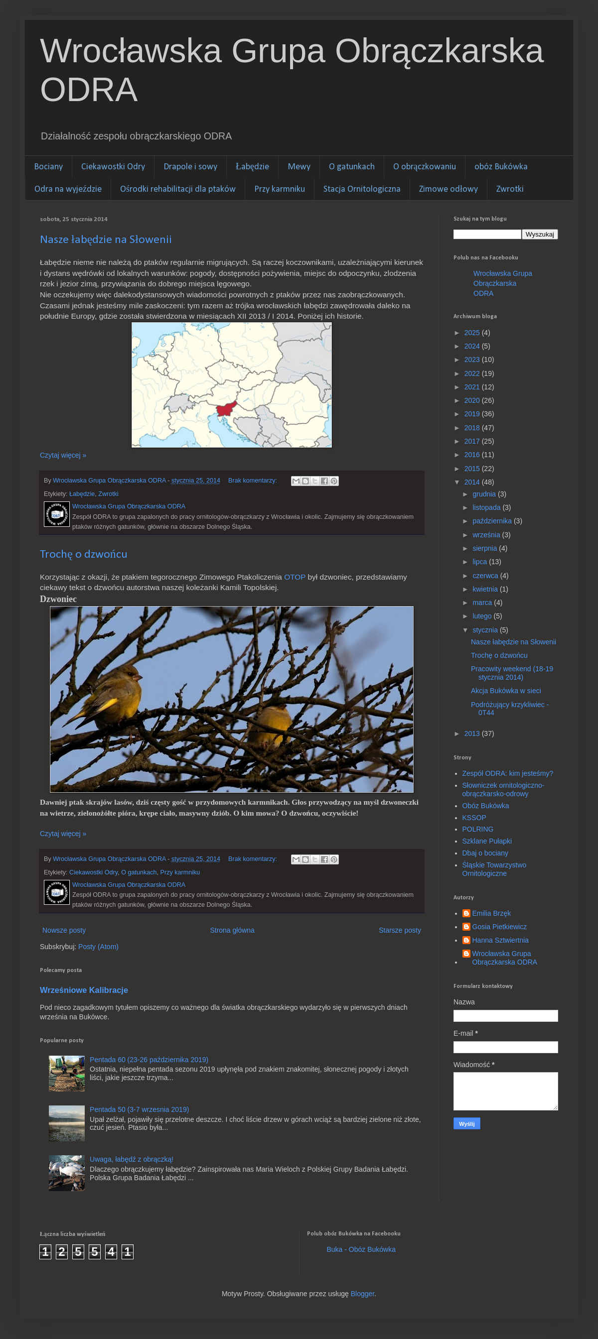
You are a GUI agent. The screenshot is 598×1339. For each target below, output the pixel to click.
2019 (473, 414)
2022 (473, 373)
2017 (473, 441)
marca (483, 603)
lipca (480, 562)
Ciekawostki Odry (113, 167)
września (487, 535)
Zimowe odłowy (448, 189)
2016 (473, 455)
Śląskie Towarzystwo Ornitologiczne (494, 869)
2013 (473, 733)
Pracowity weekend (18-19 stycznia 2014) (512, 673)
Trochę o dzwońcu (84, 555)
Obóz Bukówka (485, 806)
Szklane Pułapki (487, 841)
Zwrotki (510, 189)
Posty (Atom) (98, 947)
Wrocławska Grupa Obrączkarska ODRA (502, 283)
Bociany (48, 167)
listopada (487, 507)
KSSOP (474, 818)
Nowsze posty (64, 930)
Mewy (299, 167)
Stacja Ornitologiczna (362, 189)
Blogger (362, 1294)
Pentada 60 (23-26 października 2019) (149, 1060)
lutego (482, 616)
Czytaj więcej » (63, 455)
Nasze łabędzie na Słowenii (106, 240)
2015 (473, 469)
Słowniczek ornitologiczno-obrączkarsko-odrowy (503, 789)
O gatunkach (352, 167)
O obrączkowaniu (424, 167)
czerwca (486, 576)
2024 (473, 346)
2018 (473, 428)
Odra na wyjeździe (68, 189)
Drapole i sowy (190, 167)
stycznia (485, 630)
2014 (473, 482)
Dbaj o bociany (485, 853)
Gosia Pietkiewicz (499, 927)
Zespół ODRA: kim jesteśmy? (508, 773)
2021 (473, 387)
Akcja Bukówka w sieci (506, 691)
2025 (473, 333)
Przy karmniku (279, 189)
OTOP (294, 577)
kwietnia (485, 589)
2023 (473, 360)
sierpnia (485, 548)
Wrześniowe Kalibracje (84, 989)
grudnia (485, 494)
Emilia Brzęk (491, 913)
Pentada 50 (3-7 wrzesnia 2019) (139, 1109)
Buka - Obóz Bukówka (361, 1249)
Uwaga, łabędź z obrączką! (131, 1159)
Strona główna (232, 930)
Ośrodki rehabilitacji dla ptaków (178, 189)
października (493, 521)
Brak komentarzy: (253, 480)
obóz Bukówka (501, 167)
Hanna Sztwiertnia (500, 940)
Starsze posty (400, 930)
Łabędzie (252, 167)
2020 (473, 400)
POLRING (478, 829)
